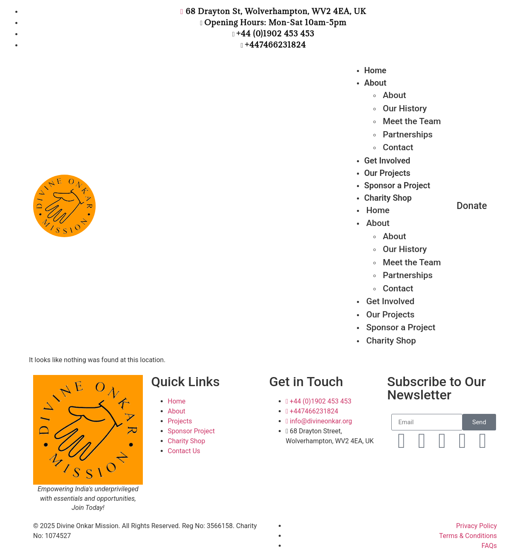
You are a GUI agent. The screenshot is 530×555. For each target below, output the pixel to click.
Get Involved (387, 161)
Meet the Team (412, 121)
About (375, 83)
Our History (404, 249)
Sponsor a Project (397, 185)
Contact (398, 147)
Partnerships (407, 275)
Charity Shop (391, 341)
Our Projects (387, 173)
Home (375, 70)
